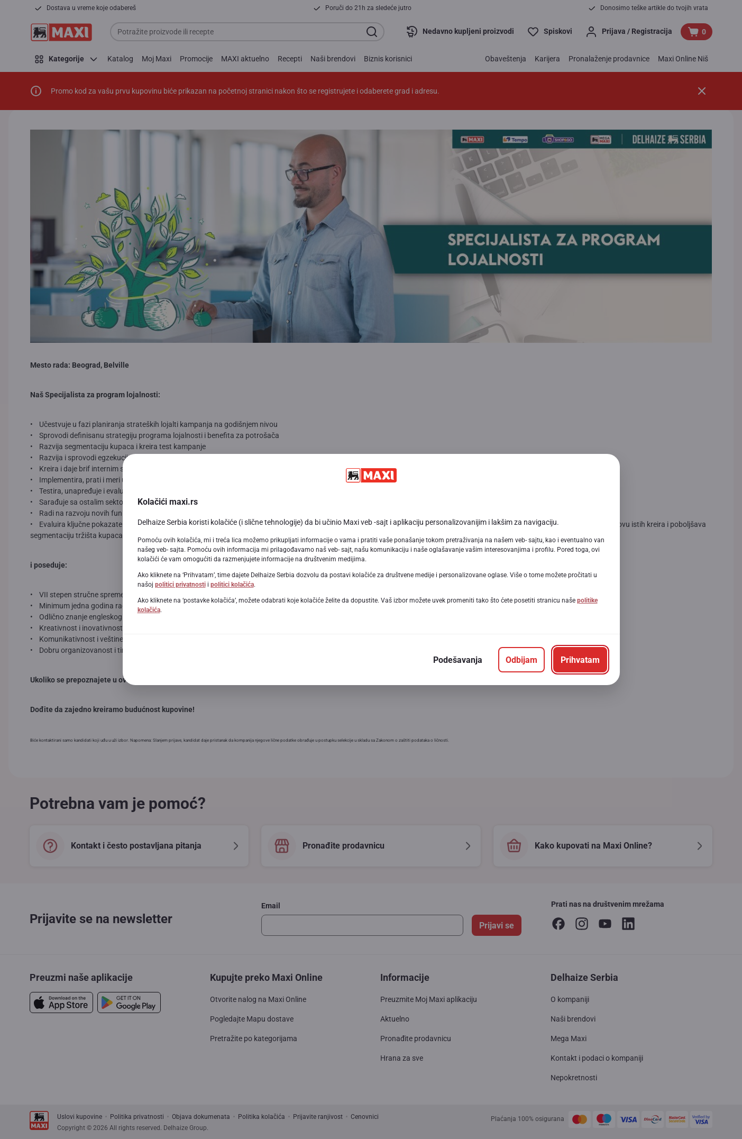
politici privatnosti (180, 584)
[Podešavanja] (458, 659)
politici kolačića (232, 584)
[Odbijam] (521, 659)
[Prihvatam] (580, 659)
